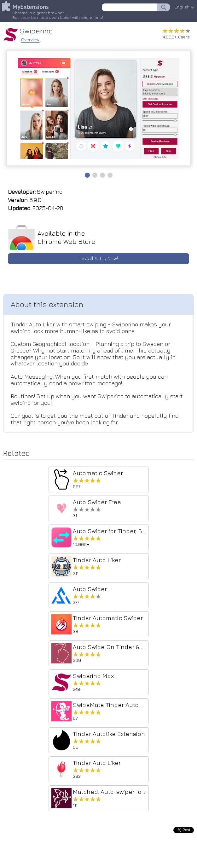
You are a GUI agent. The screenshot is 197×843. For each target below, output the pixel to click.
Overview (30, 39)
